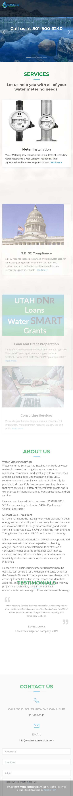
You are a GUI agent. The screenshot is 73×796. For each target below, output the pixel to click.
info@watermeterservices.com (36, 781)
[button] (3, 31)
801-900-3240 (36, 755)
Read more (56, 168)
